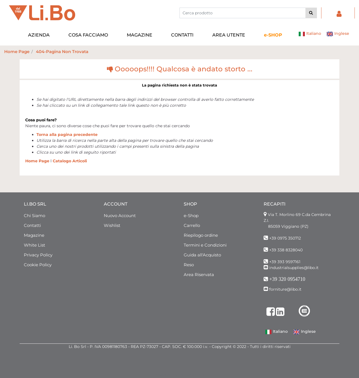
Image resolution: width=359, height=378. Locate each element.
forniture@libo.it (285, 289)
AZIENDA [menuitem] (39, 35)
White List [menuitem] (34, 245)
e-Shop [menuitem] (191, 215)
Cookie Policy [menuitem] (38, 264)
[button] (311, 13)
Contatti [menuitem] (32, 225)
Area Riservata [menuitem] (199, 274)
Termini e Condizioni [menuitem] (205, 245)
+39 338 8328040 (286, 249)
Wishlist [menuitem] (112, 225)
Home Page (16, 51)
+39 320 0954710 (287, 279)
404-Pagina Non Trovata (62, 51)
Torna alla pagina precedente (67, 134)
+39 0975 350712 (285, 238)
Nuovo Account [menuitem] (120, 215)
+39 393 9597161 (284, 261)
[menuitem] (273, 35)
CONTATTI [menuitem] (182, 35)
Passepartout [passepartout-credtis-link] (192, 374)
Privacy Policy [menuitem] (38, 255)
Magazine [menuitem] (34, 235)
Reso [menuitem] (189, 264)
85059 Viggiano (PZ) (288, 226)
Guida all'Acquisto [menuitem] (202, 255)
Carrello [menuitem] (192, 225)
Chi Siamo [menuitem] (34, 215)
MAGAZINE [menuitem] (139, 35)
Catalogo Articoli (70, 160)
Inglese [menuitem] (337, 34)
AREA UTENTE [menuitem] (228, 35)
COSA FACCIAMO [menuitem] (88, 35)
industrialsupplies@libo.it (294, 267)
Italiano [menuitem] (309, 34)
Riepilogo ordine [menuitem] (201, 235)
